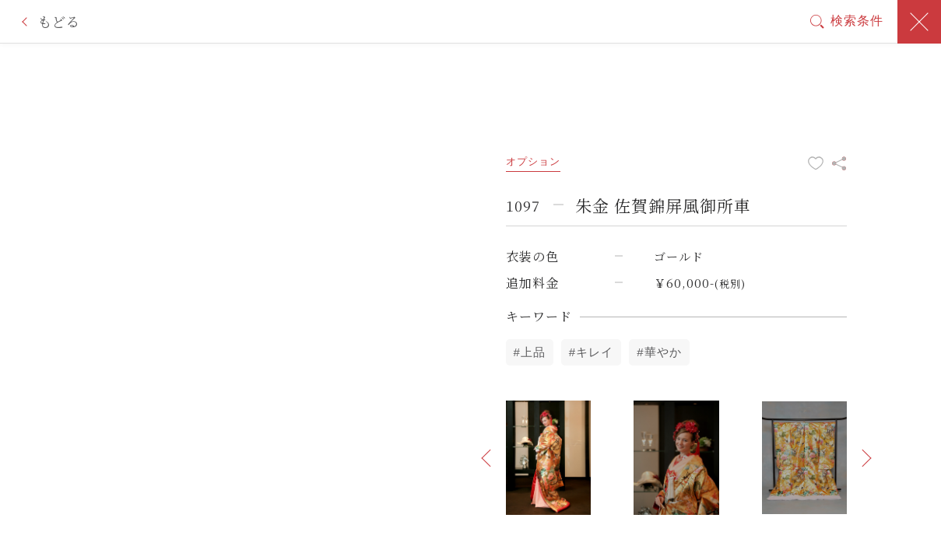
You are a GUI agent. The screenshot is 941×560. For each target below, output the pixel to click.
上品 (533, 352)
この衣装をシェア (839, 163)
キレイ (594, 352)
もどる (58, 21)
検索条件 (856, 20)
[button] (486, 458)
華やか (663, 352)
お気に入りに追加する (815, 163)
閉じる (919, 22)
